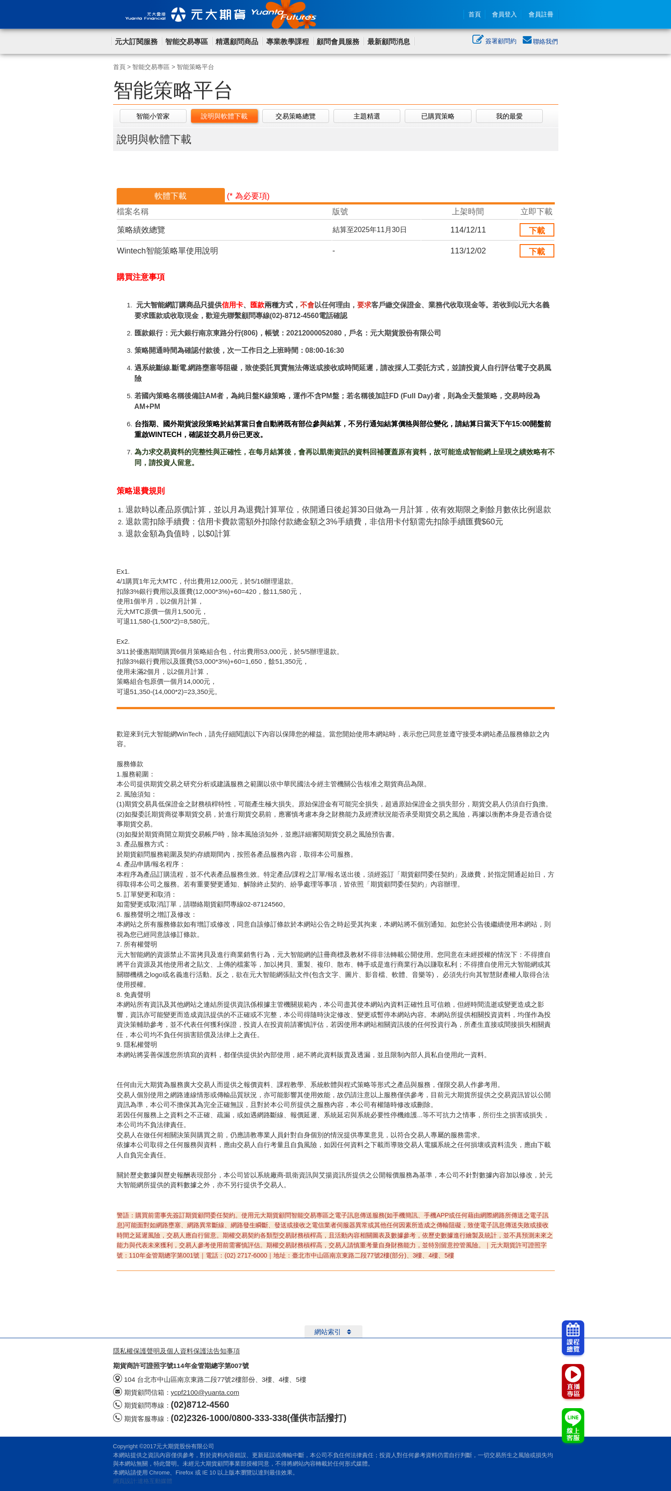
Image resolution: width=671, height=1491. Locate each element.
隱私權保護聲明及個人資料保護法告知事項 (176, 1351)
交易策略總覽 (296, 116)
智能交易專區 (186, 41)
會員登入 (504, 14)
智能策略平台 (195, 66)
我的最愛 (509, 116)
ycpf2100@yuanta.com (205, 1392)
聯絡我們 (540, 41)
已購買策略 (438, 116)
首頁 (474, 14)
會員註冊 (541, 14)
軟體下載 (171, 196)
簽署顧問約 (494, 42)
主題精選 (367, 116)
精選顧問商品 (237, 41)
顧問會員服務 (338, 41)
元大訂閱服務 (136, 41)
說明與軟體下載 (224, 116)
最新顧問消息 (388, 41)
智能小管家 (153, 116)
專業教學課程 (287, 41)
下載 (537, 230)
